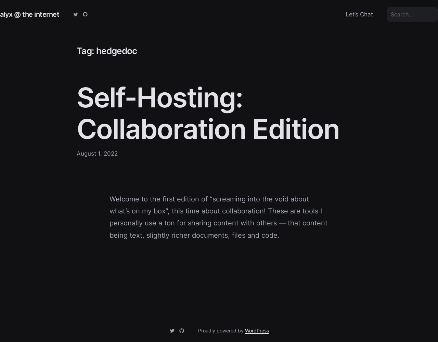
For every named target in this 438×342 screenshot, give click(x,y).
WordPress (257, 330)
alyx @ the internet (29, 14)
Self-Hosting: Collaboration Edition (208, 113)
